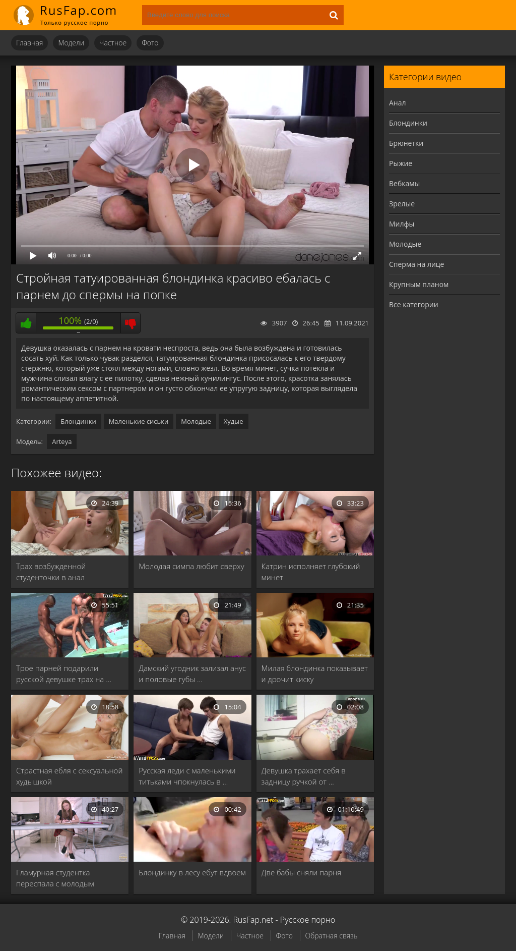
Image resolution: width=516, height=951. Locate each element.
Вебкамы (404, 183)
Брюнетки (406, 143)
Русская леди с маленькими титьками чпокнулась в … (187, 776)
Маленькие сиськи (139, 421)
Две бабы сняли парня (302, 872)
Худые (233, 421)
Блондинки (78, 421)
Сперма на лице (416, 264)
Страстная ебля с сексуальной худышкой (69, 776)
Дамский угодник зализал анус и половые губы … (192, 673)
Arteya (62, 441)
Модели (71, 42)
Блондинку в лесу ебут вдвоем (192, 872)
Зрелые (402, 203)
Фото (150, 42)
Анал (397, 102)
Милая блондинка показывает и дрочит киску (315, 673)
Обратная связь (331, 935)
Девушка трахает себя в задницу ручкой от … (304, 776)
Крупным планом (418, 284)
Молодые (196, 421)
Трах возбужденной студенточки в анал (51, 571)
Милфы (401, 224)
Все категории (413, 304)
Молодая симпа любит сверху (191, 566)
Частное (112, 42)
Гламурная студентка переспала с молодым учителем (55, 878)
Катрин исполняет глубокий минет (311, 571)
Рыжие (400, 163)
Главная (29, 42)
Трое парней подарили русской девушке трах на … (63, 673)
